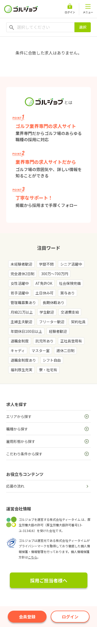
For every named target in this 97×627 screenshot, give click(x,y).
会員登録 (27, 616)
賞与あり (67, 292)
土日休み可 (44, 292)
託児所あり (44, 340)
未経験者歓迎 (21, 264)
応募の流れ (15, 486)
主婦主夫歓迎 (21, 321)
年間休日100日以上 (26, 331)
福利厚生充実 (21, 369)
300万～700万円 (54, 273)
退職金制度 (20, 340)
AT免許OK (43, 283)
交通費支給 (70, 312)
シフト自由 (52, 360)
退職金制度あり (23, 360)
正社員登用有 (71, 340)
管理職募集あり (23, 302)
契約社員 (78, 321)
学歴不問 (46, 264)
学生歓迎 (47, 312)
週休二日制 (65, 350)
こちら (32, 557)
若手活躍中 (20, 292)
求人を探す (16, 404)
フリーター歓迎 (51, 321)
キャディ (18, 350)
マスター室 (41, 350)
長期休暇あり (53, 302)
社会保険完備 (70, 283)
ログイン (70, 616)
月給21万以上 (22, 312)
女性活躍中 (20, 283)
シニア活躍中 (71, 264)
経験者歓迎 (58, 331)
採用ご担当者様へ (48, 580)
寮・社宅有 (48, 369)
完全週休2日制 (22, 273)
